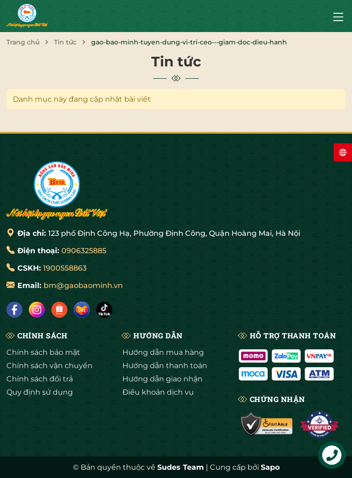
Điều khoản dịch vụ (158, 392)
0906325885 (83, 250)
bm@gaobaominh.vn (83, 285)
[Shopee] (59, 310)
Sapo (270, 467)
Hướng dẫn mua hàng (163, 352)
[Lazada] (82, 310)
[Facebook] (14, 310)
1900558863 (65, 268)
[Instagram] (37, 310)
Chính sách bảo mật (43, 352)
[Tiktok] (104, 310)
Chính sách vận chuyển (49, 365)
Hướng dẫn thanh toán (164, 365)
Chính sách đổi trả (39, 379)
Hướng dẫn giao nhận (162, 379)
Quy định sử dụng (39, 392)
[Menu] (338, 16)
